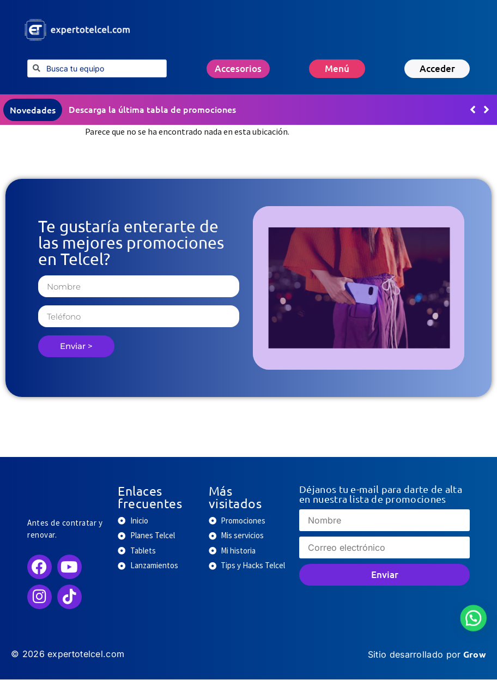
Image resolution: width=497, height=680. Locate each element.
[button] (486, 110)
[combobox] (97, 68)
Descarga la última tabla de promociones (152, 110)
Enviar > (76, 346)
